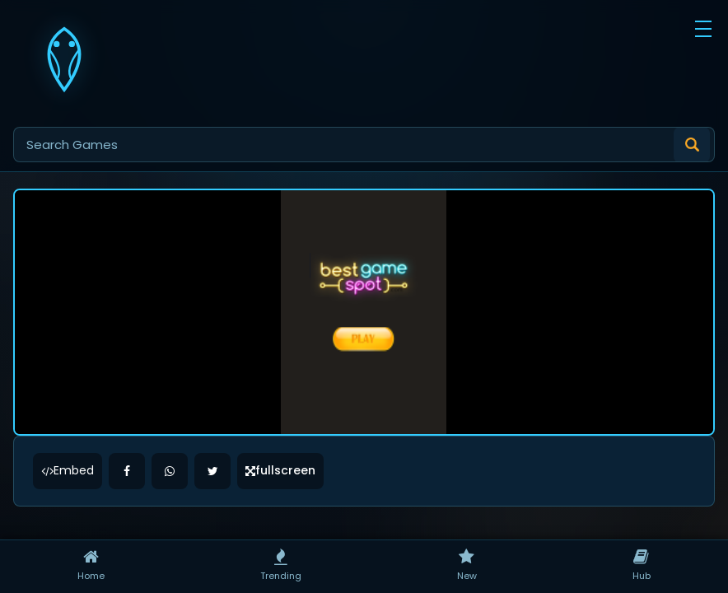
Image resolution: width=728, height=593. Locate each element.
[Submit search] (692, 145)
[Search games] (364, 144)
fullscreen (280, 398)
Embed (67, 398)
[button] (703, 29)
